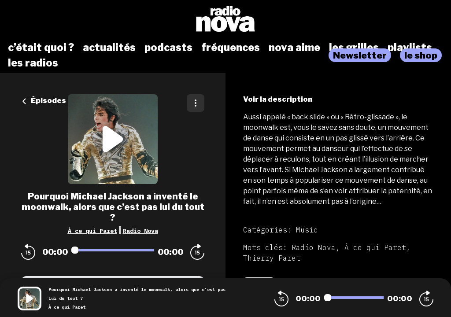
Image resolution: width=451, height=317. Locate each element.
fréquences (230, 47)
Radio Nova (140, 231)
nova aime (294, 47)
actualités (109, 47)
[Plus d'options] (195, 103)
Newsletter (360, 55)
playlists (410, 47)
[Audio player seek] (112, 250)
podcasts (168, 47)
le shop (420, 55)
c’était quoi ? (41, 47)
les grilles (354, 47)
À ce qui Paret (92, 231)
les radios (33, 63)
